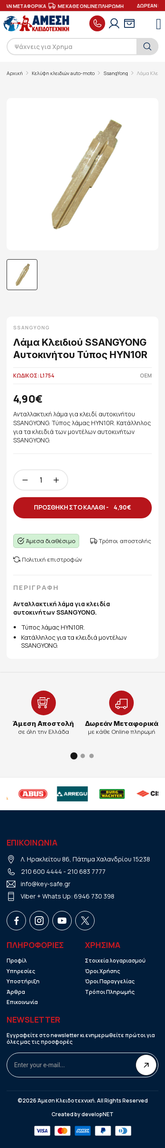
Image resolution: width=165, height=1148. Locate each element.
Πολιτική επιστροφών (47, 559)
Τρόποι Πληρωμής (110, 992)
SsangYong (115, 73)
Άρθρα (16, 992)
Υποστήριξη (23, 981)
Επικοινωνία (22, 1002)
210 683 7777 (86, 871)
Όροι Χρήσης (102, 971)
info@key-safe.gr (45, 884)
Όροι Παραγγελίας (110, 981)
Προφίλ (17, 960)
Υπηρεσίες (21, 971)
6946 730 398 (94, 896)
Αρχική (15, 73)
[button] (73, 755)
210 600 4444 (41, 871)
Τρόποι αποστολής (120, 541)
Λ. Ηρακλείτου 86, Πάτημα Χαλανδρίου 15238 (85, 859)
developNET (97, 1114)
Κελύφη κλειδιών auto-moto (63, 73)
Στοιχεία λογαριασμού (115, 960)
